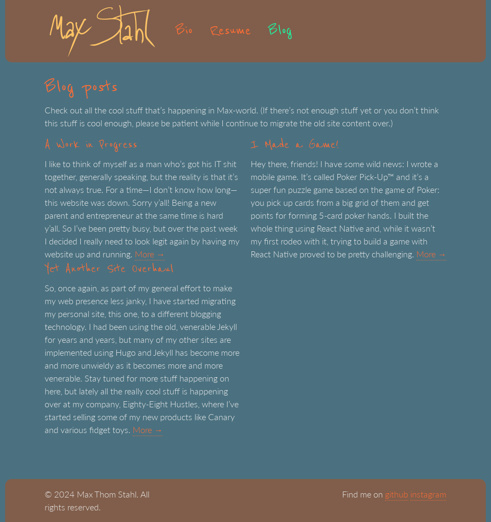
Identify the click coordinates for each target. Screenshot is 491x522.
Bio (184, 30)
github (396, 494)
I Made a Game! (295, 145)
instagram (428, 494)
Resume (230, 30)
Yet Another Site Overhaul (109, 269)
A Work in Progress (91, 145)
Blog (280, 30)
